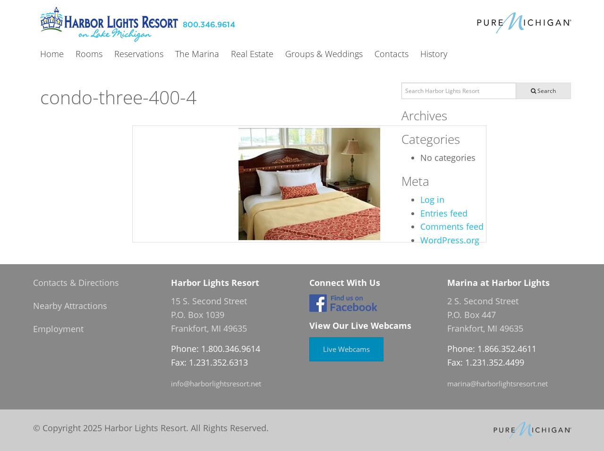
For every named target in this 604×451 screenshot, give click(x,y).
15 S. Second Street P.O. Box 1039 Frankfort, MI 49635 (209, 314)
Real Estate (252, 54)
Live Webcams (346, 349)
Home (52, 54)
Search (543, 91)
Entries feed (444, 213)
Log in (432, 199)
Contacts (391, 54)
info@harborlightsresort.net (216, 383)
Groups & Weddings (324, 54)
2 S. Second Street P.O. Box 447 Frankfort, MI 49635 (485, 314)
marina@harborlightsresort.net (497, 383)
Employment (58, 328)
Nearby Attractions (70, 305)
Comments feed (452, 226)
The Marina (197, 54)
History (433, 54)
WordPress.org (449, 240)
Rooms (89, 54)
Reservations (138, 54)
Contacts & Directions (76, 282)
